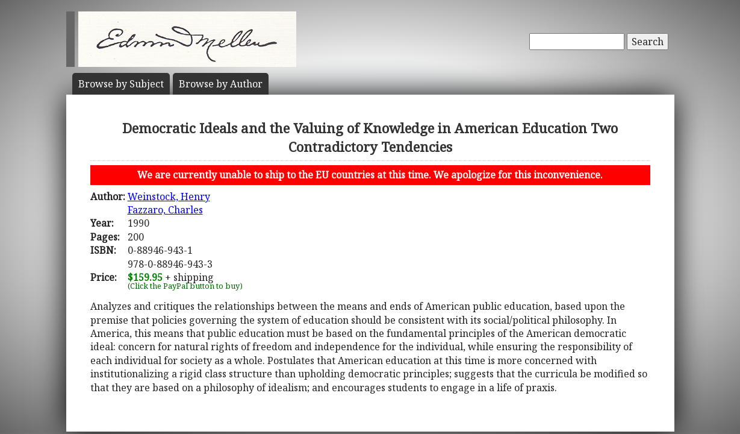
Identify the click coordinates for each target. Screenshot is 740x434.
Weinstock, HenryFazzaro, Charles (169, 203)
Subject (121, 84)
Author (221, 84)
